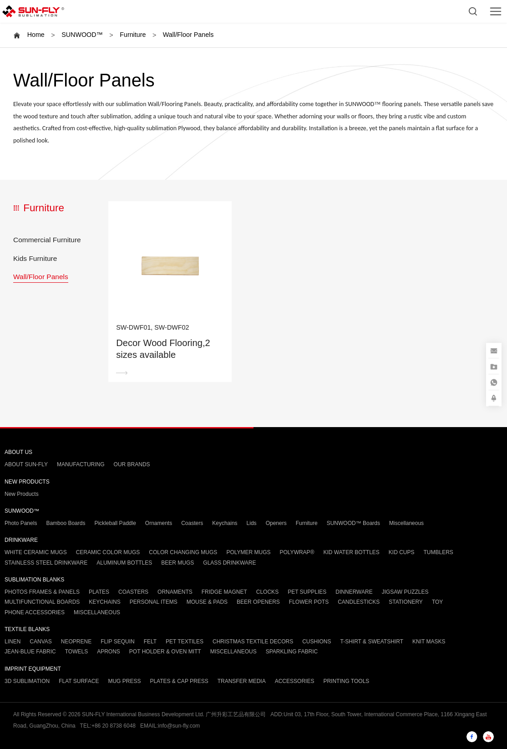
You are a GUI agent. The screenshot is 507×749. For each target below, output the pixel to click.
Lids (252, 523)
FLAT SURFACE (79, 681)
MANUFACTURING (81, 464)
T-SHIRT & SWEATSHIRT (371, 641)
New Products (22, 494)
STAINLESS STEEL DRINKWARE (46, 563)
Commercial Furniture (47, 240)
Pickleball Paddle (115, 523)
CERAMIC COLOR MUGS (108, 552)
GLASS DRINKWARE (229, 563)
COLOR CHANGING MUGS (183, 552)
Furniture (133, 34)
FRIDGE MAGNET (224, 592)
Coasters (192, 523)
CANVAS (40, 641)
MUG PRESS (124, 681)
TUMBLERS (438, 552)
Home (36, 34)
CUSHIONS (316, 641)
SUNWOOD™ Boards (353, 523)
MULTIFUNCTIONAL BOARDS (42, 602)
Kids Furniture (35, 258)
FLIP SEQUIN (117, 641)
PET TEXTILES (184, 641)
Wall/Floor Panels (188, 34)
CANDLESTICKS (359, 602)
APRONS (108, 651)
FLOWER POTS (309, 602)
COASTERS (133, 592)
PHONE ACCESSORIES (35, 612)
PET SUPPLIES (307, 592)
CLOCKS (267, 592)
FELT (150, 641)
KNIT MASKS (428, 641)
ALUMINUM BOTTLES (124, 563)
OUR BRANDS (132, 464)
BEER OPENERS (258, 602)
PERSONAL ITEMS (153, 602)
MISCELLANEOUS (97, 612)
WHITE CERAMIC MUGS (36, 552)
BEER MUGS (177, 563)
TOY (437, 602)
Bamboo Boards (65, 523)
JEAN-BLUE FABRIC (30, 651)
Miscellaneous (406, 523)
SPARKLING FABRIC (292, 651)
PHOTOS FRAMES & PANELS (42, 592)
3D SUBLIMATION (27, 681)
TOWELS (76, 651)
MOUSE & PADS (207, 602)
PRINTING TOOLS (346, 681)
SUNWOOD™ (82, 34)
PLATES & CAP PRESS (179, 681)
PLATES (99, 592)
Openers (276, 523)
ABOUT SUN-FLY (26, 464)
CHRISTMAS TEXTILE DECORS (253, 641)
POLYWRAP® (297, 552)
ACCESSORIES (294, 681)
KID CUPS (402, 552)
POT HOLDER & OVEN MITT (165, 651)
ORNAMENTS (175, 592)
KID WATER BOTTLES (351, 552)
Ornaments (158, 523)
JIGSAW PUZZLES (405, 592)
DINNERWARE (353, 592)
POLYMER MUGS (248, 552)
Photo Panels (21, 523)
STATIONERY (406, 602)
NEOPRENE (76, 641)
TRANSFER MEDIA (242, 681)
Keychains (224, 523)
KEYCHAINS (104, 602)
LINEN (12, 641)
